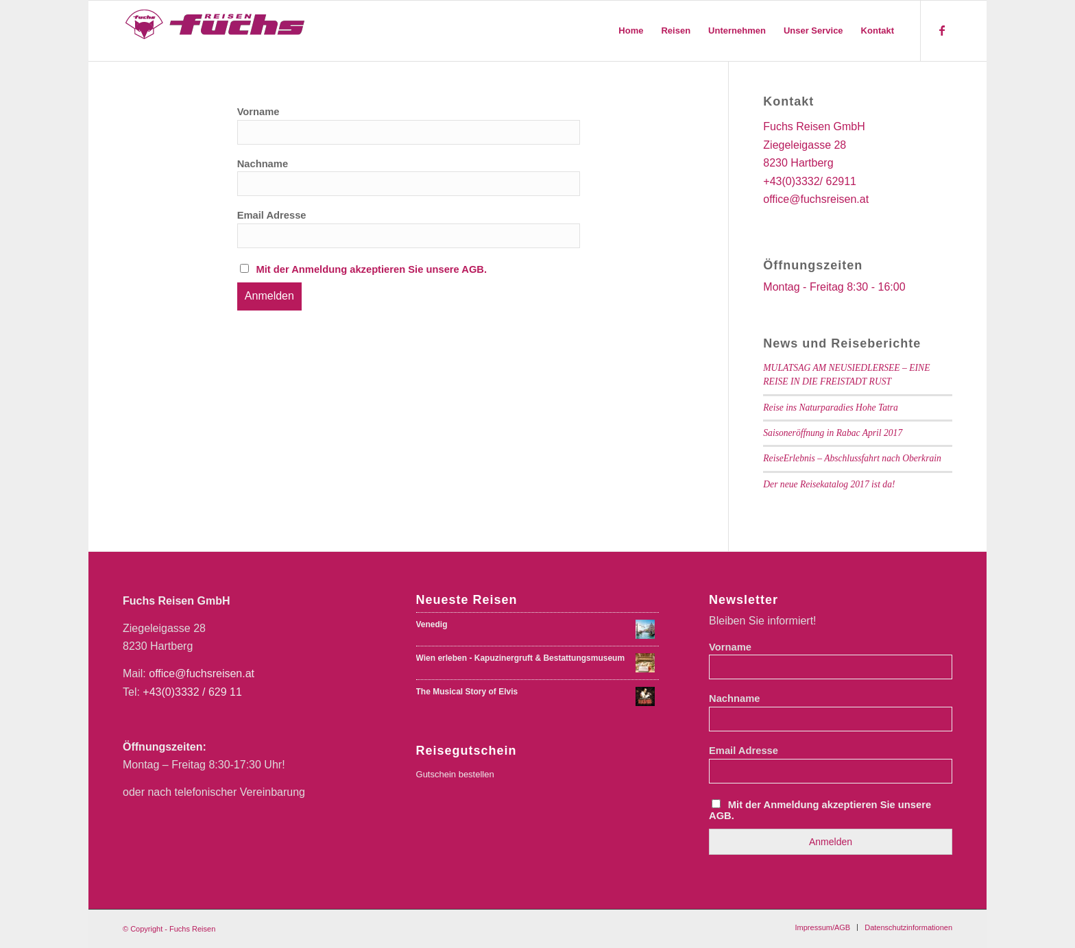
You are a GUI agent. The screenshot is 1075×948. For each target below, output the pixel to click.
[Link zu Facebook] (942, 30)
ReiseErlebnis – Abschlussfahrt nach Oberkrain (852, 458)
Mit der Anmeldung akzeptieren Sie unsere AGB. (371, 269)
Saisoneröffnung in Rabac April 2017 (832, 433)
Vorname (258, 111)
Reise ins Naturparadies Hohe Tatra (830, 407)
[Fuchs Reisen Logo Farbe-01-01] (216, 31)
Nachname (262, 163)
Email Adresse (271, 215)
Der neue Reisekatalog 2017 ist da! (829, 484)
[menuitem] (630, 31)
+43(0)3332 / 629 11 (192, 692)
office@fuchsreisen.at (201, 673)
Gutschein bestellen (455, 774)
